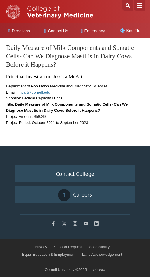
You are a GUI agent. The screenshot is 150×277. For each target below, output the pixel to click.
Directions (19, 31)
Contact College (75, 173)
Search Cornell (127, 5)
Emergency (93, 31)
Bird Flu (130, 30)
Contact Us (56, 31)
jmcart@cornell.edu (33, 92)
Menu (139, 5)
